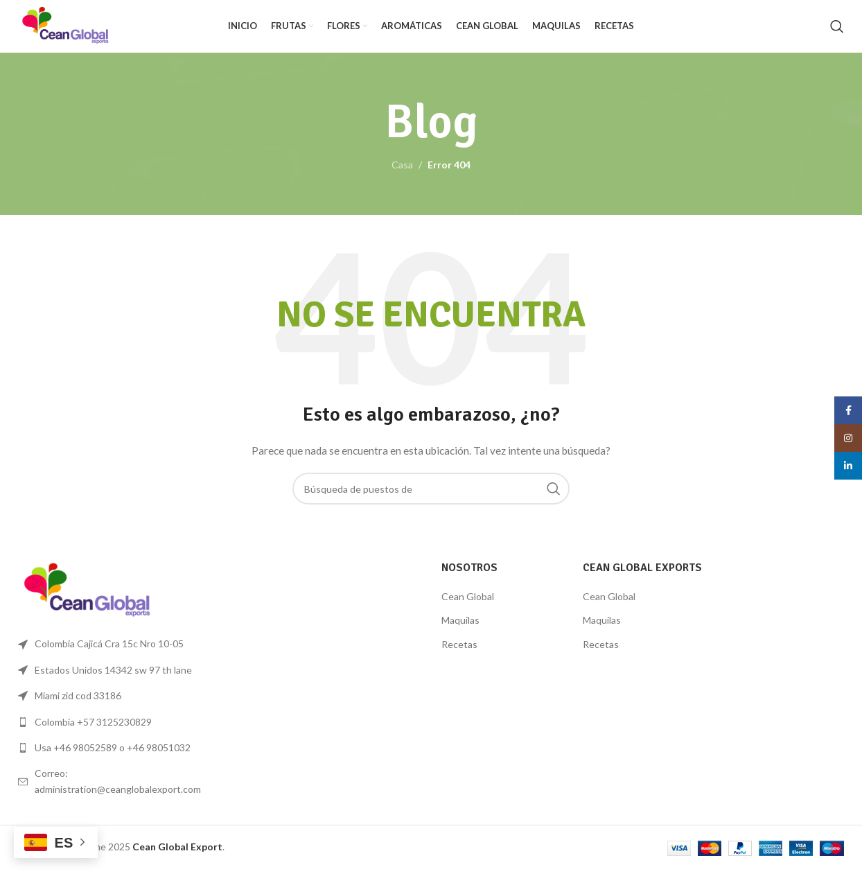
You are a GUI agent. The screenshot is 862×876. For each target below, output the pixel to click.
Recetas (459, 650)
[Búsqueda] (837, 30)
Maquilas (460, 627)
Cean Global (467, 602)
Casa (402, 171)
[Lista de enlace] (113, 728)
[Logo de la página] (72, 28)
